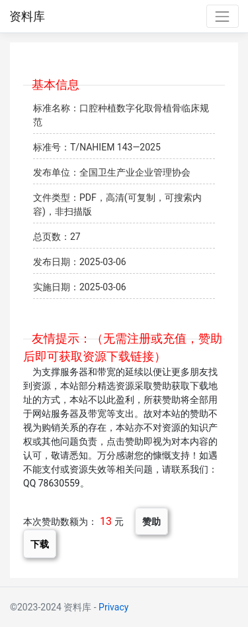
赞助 (151, 521)
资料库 (27, 16)
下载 (39, 544)
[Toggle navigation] (222, 16)
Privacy (113, 607)
